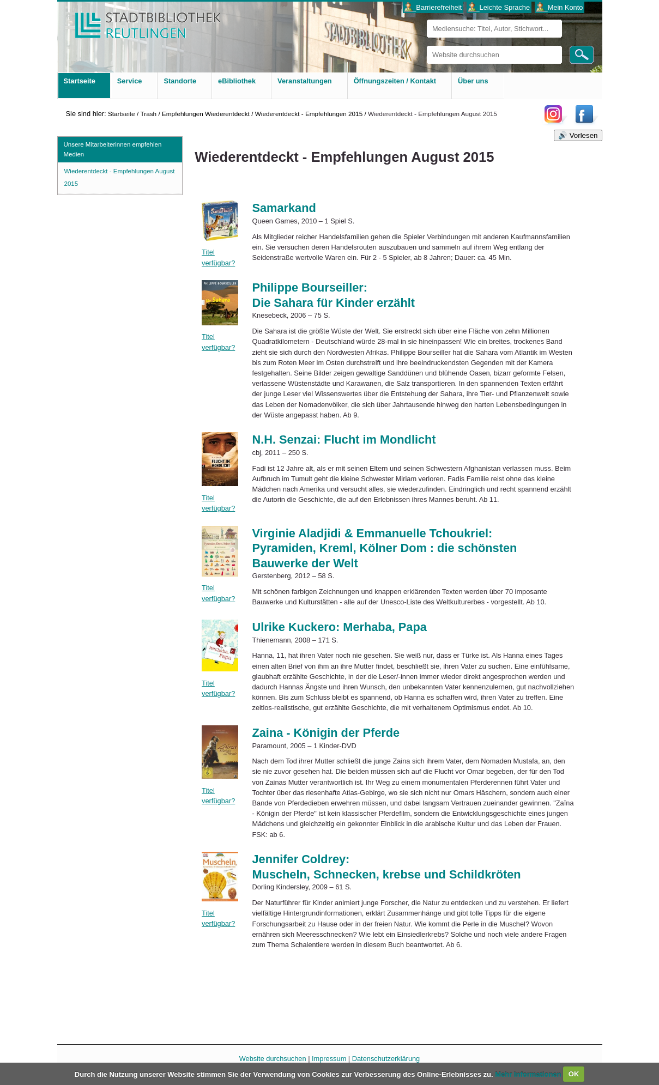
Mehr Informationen (529, 1074)
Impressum (329, 1058)
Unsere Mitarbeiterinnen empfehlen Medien (113, 149)
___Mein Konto (559, 7)
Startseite (121, 113)
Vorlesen (584, 135)
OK (574, 1074)
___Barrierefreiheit (433, 7)
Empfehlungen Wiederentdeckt (206, 113)
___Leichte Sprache (499, 7)
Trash (148, 113)
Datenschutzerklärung (386, 1058)
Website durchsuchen (426, 45)
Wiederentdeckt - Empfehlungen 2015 (309, 113)
